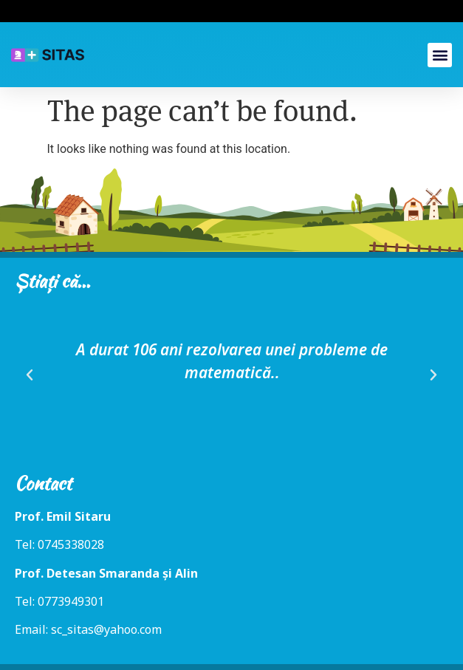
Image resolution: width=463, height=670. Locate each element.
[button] (440, 55)
